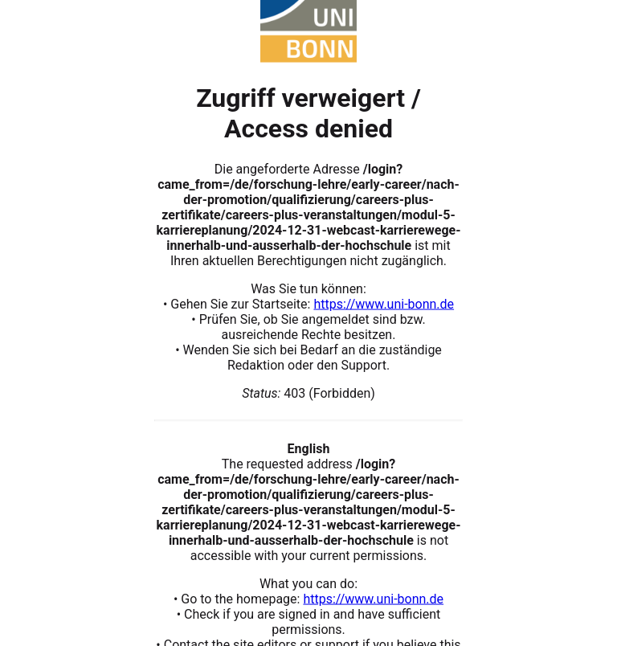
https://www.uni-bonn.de (383, 303)
